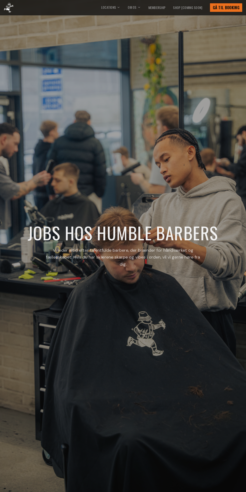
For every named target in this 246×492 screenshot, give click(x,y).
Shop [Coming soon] (187, 7)
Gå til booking (226, 7)
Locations (110, 7)
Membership (157, 7)
